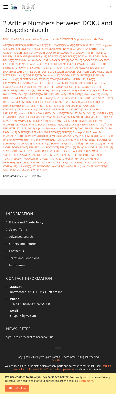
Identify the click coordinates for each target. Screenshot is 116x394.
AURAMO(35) (37, 52)
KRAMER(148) (62, 109)
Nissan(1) (54, 128)
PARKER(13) (24, 132)
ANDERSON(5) (42, 49)
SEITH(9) (108, 143)
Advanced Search (21, 237)
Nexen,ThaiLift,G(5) (100, 124)
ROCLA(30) (99, 136)
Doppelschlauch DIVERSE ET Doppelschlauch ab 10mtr (72, 39)
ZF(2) (45, 170)
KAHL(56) (59, 106)
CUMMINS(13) (40, 68)
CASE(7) (104, 60)
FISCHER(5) (99, 83)
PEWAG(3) (55, 132)
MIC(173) (62, 121)
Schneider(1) (77, 143)
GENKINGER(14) (91, 87)
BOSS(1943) (100, 56)
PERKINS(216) (40, 132)
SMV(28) (82, 147)
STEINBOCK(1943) (66, 151)
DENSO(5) (70, 71)
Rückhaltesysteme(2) (43, 140)
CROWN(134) (24, 68)
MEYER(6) (50, 121)
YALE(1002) (9, 170)
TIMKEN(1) (95, 155)
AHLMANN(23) (57, 45)
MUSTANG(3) (40, 124)
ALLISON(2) (10, 49)
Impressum (17, 265)
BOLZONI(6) (70, 56)
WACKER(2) (58, 166)
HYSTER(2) (106, 98)
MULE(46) (25, 124)
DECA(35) (35, 71)
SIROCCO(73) (51, 147)
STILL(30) (82, 151)
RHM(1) (88, 136)
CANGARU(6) (46, 60)
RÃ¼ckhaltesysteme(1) (16, 140)
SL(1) (73, 147)
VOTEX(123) (10, 166)
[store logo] (24, 7)
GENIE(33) (75, 87)
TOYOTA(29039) (12, 158)
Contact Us (16, 251)
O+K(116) (82, 128)
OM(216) (94, 128)
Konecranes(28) (31, 109)
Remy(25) (77, 136)
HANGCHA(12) (86, 90)
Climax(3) (80, 64)
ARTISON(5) (98, 49)
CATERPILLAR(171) (14, 64)
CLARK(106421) (65, 64)
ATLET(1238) (21, 52)
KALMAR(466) (74, 106)
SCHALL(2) (25, 143)
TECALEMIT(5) (67, 155)
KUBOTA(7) (77, 109)
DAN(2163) (9, 71)
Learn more (86, 381)
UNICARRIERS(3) (89, 158)
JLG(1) (101, 102)
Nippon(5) (41, 128)
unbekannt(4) (71, 158)
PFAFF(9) (67, 132)
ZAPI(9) (36, 170)
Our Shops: (58, 360)
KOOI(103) (47, 109)
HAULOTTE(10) (12, 94)
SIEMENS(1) (36, 147)
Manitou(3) (53, 117)
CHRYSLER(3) (48, 64)
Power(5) (95, 132)
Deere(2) (47, 71)
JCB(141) (93, 102)
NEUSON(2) (72, 124)
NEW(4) (84, 124)
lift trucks (26, 369)
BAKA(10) (50, 52)
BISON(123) (40, 56)
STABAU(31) (10, 151)
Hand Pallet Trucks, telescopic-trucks (53, 369)
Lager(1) (23, 113)
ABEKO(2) (20, 45)
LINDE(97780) (63, 113)
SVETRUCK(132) (12, 155)
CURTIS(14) (56, 68)
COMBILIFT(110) (96, 64)
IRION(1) (47, 102)
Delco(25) (58, 71)
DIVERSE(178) (34, 75)
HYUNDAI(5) (10, 102)
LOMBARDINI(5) (12, 117)
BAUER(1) (8, 56)
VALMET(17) (38, 162)
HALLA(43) (70, 90)
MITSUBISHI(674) (91, 121)
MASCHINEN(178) (101, 117)
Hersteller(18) (92, 94)
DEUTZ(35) (105, 71)
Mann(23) (67, 117)
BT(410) (19, 60)
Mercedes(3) (21, 121)
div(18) (21, 75)
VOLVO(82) (101, 162)
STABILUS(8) (25, 151)
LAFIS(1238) (10, 113)
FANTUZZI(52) (30, 83)
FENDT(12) (45, 83)
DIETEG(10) (9, 75)
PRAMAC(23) (10, 136)
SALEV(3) (62, 140)
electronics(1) (11, 79)
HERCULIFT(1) (74, 94)
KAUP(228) (89, 106)
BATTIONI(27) (99, 52)
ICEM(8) (23, 102)
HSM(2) (23, 98)
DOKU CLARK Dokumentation (21, 39)
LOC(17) (90, 113)
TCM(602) (53, 155)
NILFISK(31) (28, 128)
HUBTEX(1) (35, 98)
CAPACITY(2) (61, 60)
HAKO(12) (58, 90)
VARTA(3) (51, 162)
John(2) (7, 106)
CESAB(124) (32, 64)
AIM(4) (71, 45)
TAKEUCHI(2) (38, 155)
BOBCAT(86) (55, 56)
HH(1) (104, 94)
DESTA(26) (83, 71)
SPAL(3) (108, 147)
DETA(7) (94, 71)
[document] (58, 383)
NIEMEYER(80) (11, 128)
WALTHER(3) (89, 166)
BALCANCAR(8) (66, 52)
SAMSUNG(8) (90, 140)
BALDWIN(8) (83, 52)
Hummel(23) (68, 98)
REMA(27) (65, 136)
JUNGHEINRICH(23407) (39, 106)
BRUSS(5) (8, 60)
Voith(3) (90, 162)
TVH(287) (43, 158)
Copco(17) (9, 68)
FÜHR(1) (50, 87)
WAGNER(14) (73, 166)
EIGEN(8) (98, 75)
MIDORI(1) (74, 121)
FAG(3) (91, 79)
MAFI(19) (40, 117)
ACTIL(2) (31, 45)
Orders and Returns (22, 244)
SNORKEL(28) (95, 147)
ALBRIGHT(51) (93, 45)
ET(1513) (44, 79)
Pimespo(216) (81, 132)
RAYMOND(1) (40, 136)
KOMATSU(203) (12, 109)
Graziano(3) (28, 90)
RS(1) (110, 136)
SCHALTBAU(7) (41, 143)
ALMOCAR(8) (25, 49)
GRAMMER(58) (12, 90)
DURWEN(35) (85, 75)
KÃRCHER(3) (93, 109)
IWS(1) (76, 102)
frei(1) (41, 87)
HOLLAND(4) (11, 98)
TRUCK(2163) (30, 158)
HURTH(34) (83, 98)
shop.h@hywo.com (23, 315)
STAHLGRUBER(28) (44, 151)
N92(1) (52, 124)
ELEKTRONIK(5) (29, 79)
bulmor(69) (31, 60)
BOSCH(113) (85, 56)
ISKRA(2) (58, 102)
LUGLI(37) (29, 117)
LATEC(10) (49, 113)
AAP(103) (8, 45)
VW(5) (35, 166)
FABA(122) (80, 79)
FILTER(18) (85, 83)
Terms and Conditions (24, 258)
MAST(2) (8, 121)
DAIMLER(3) (97, 68)
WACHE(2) (45, 166)
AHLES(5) (42, 45)
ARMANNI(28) (81, 49)
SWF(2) (26, 155)
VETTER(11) (64, 162)
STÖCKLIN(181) (98, 151)
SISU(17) (65, 147)
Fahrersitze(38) (12, 83)
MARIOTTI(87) (81, 117)
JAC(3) (84, 102)
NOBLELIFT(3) (68, 128)
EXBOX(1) (68, 79)
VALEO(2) (24, 162)
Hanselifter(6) (103, 90)
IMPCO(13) (34, 102)
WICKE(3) (102, 166)
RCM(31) (54, 136)
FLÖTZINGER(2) (12, 87)
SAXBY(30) (104, 140)
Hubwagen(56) (51, 98)
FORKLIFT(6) (29, 87)
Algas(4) (107, 45)
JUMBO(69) (18, 106)
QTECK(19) (25, 136)
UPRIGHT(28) (11, 162)
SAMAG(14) (75, 140)
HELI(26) (49, 94)
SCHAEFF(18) (11, 143)
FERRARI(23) (59, 83)
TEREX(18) (82, 155)
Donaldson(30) (51, 75)
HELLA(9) (60, 94)
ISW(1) (68, 102)
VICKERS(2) (77, 162)
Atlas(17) (8, 52)
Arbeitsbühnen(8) (62, 49)
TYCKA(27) (56, 158)
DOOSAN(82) (68, 75)
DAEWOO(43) (81, 68)
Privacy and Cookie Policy (26, 222)
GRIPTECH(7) (43, 90)
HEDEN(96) (36, 94)
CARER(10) (76, 60)
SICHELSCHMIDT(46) (15, 147)
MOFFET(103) (11, 124)
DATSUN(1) (23, 71)
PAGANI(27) (10, 132)
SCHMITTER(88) (60, 143)
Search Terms (18, 229)
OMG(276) (106, 128)
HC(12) (25, 94)
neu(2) (60, 124)
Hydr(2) (95, 98)
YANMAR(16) (24, 170)
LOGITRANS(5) (104, 113)
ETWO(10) (56, 79)
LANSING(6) (35, 113)
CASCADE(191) (91, 60)
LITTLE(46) (78, 113)
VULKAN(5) (24, 166)
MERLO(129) (36, 121)
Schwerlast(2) (94, 143)
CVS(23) (68, 68)
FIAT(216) (72, 83)
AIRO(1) (80, 45)
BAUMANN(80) (24, 56)
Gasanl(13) (62, 87)
